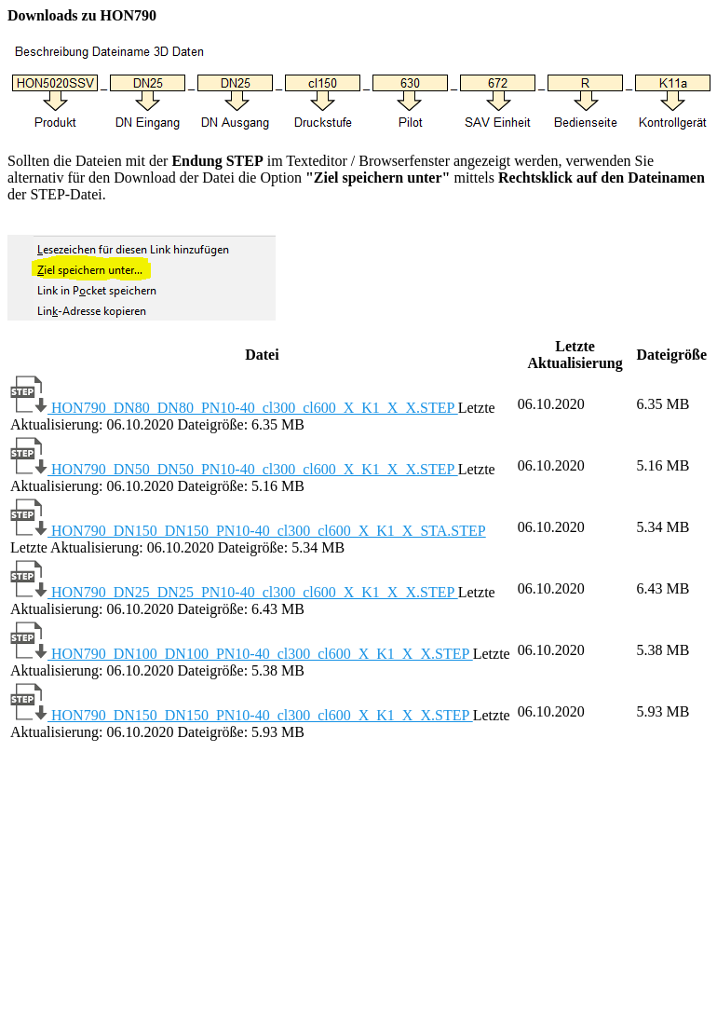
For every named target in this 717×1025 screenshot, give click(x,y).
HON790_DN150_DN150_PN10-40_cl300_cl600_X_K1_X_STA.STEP (248, 531)
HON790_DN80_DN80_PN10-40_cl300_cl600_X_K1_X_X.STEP (234, 408)
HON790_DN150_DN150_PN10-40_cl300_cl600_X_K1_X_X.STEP (241, 715)
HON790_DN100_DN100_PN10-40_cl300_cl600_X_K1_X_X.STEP (241, 654)
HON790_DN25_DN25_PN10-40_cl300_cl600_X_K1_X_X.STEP (234, 592)
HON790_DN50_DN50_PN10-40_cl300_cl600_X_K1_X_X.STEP (234, 469)
